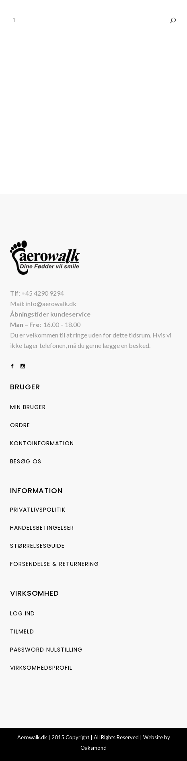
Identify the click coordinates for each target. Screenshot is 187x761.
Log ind (22, 613)
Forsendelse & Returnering (54, 564)
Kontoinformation (42, 443)
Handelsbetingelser (42, 528)
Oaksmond (93, 748)
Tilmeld (22, 631)
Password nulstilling (46, 650)
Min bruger (28, 407)
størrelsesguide (37, 546)
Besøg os (25, 461)
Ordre (20, 425)
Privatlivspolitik (38, 510)
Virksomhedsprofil (41, 668)
